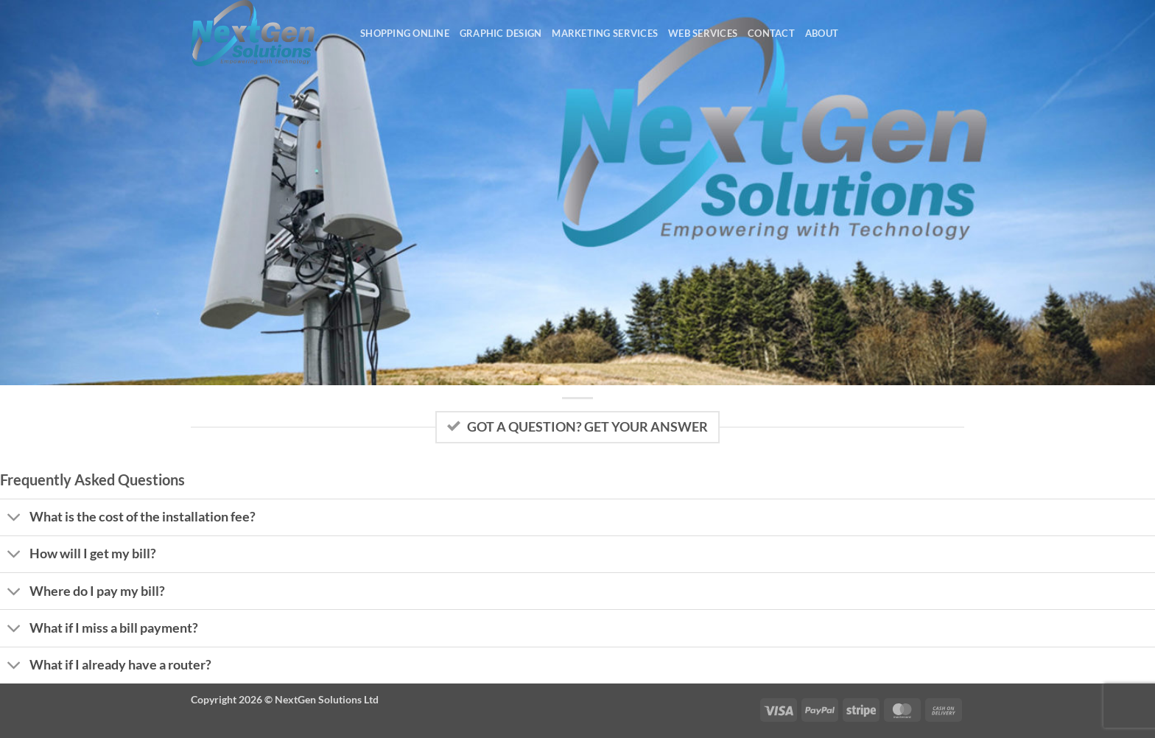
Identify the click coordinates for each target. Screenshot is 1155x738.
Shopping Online (404, 33)
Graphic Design (501, 33)
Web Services (702, 33)
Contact (771, 33)
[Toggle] (14, 519)
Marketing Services (605, 33)
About (821, 33)
